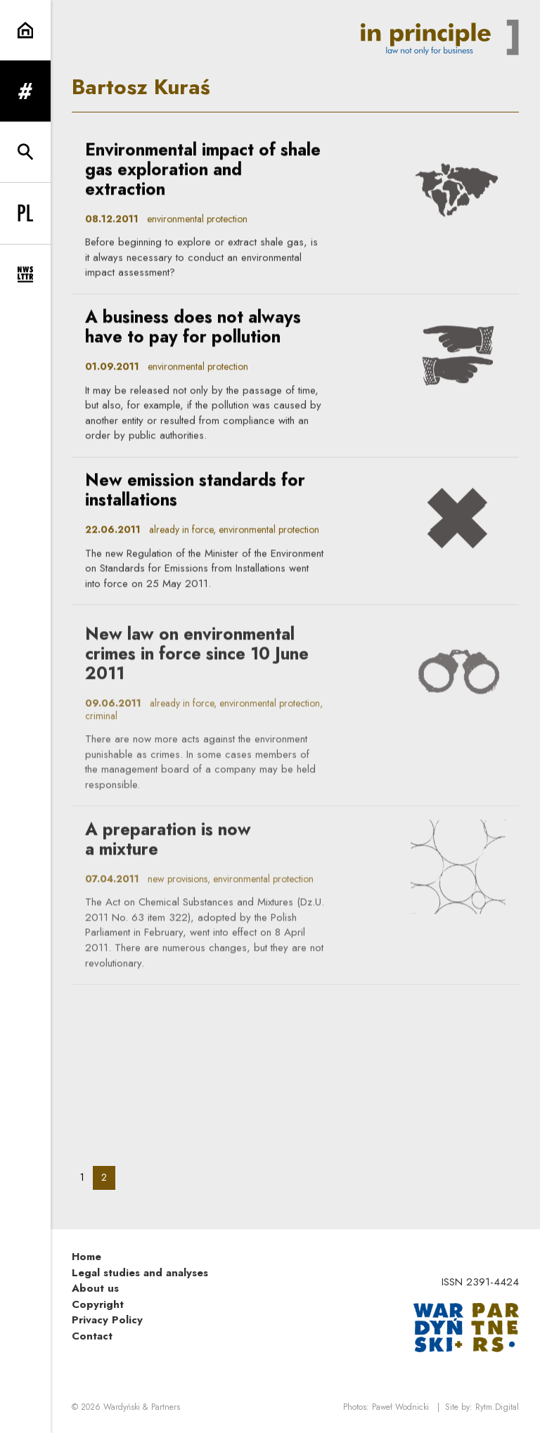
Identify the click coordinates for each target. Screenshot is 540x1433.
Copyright (98, 1304)
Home (86, 1256)
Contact (92, 1336)
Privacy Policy (107, 1320)
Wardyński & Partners (141, 1407)
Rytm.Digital (497, 1407)
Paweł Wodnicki (400, 1407)
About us (95, 1288)
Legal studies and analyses (140, 1272)
